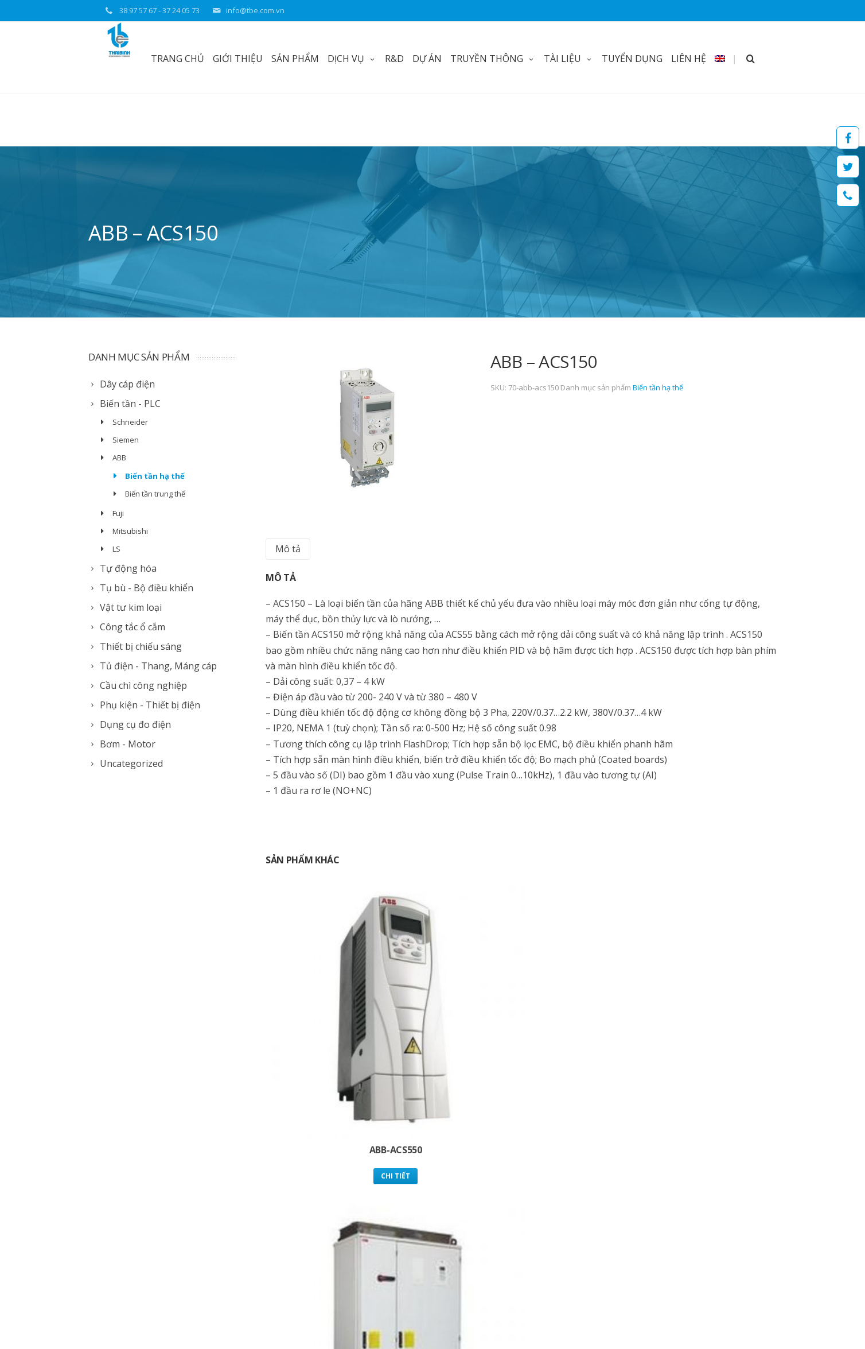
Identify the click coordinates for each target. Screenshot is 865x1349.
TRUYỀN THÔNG (492, 58)
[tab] (288, 496)
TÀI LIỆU (568, 58)
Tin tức (405, 1170)
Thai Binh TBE (111, 1312)
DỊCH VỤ (352, 58)
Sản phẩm (295, 58)
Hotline (847, 195)
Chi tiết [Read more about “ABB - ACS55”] (695, 1027)
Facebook (847, 137)
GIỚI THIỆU (238, 58)
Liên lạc (406, 1215)
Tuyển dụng (414, 1200)
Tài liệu (405, 1185)
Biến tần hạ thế (658, 335)
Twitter (847, 166)
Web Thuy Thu (200, 1312)
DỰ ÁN (427, 58)
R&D (394, 58)
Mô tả (288, 496)
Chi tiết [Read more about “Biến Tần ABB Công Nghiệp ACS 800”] (521, 1027)
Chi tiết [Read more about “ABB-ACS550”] (347, 1027)
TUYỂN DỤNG (632, 58)
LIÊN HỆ (688, 58)
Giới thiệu (409, 1155)
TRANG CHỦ (177, 58)
